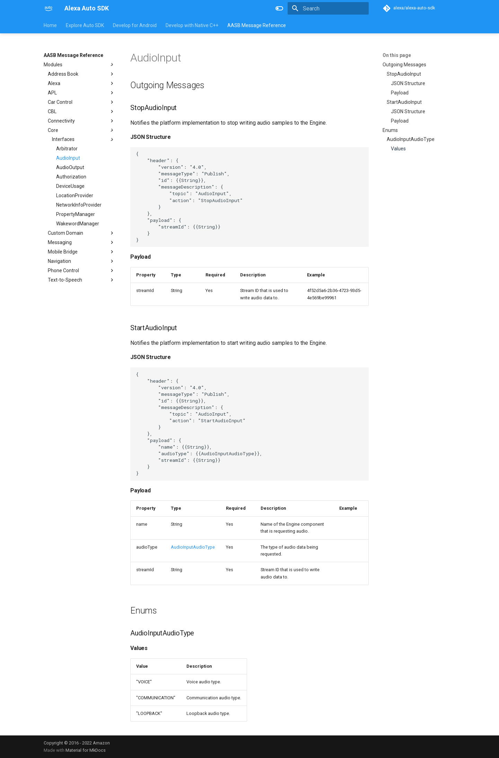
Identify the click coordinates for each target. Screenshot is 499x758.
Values (398, 148)
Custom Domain (81, 233)
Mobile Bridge (81, 252)
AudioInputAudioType (411, 139)
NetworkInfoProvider (79, 205)
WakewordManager (77, 223)
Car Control (81, 102)
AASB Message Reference (256, 25)
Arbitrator (67, 148)
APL (81, 93)
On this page (397, 55)
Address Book (81, 74)
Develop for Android (135, 25)
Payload (400, 92)
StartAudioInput (404, 102)
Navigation (81, 261)
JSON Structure (408, 83)
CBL (81, 111)
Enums (390, 130)
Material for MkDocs (85, 750)
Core (81, 130)
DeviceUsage (70, 186)
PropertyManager (75, 214)
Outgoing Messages (404, 64)
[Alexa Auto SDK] (48, 8)
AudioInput (68, 158)
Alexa (81, 83)
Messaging (81, 242)
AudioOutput (70, 167)
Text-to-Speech (81, 280)
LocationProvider (74, 195)
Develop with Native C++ (192, 25)
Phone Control (81, 270)
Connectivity (81, 121)
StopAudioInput (404, 74)
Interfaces (83, 139)
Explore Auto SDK (85, 25)
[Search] (328, 8)
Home (50, 25)
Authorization (71, 177)
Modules (79, 64)
